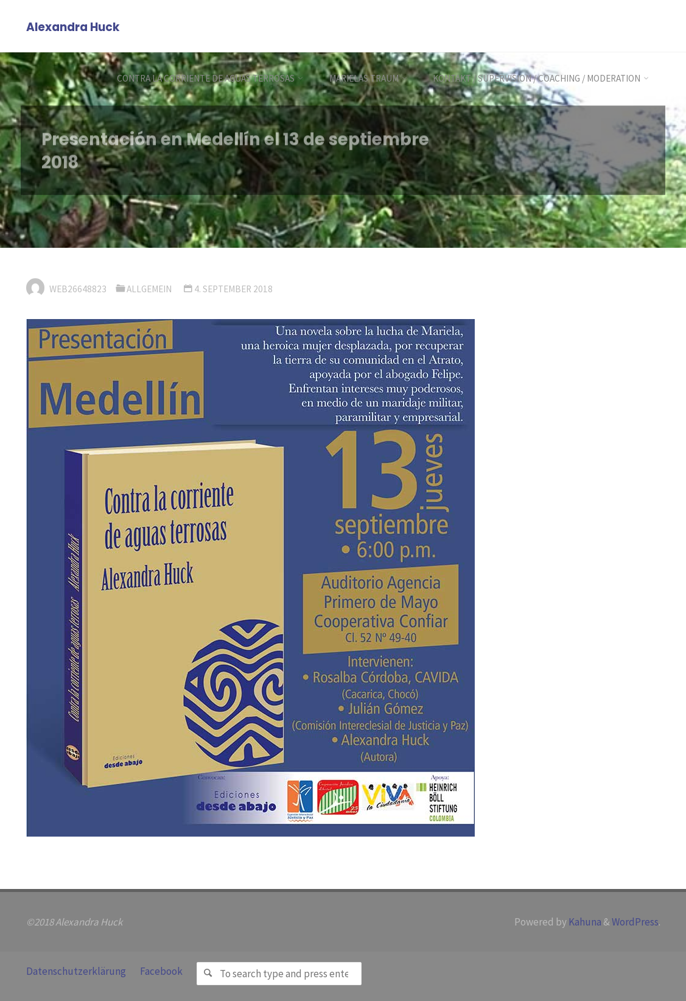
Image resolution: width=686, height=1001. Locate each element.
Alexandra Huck (72, 27)
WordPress (635, 922)
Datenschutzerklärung (76, 971)
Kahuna (584, 922)
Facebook (161, 971)
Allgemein (149, 289)
